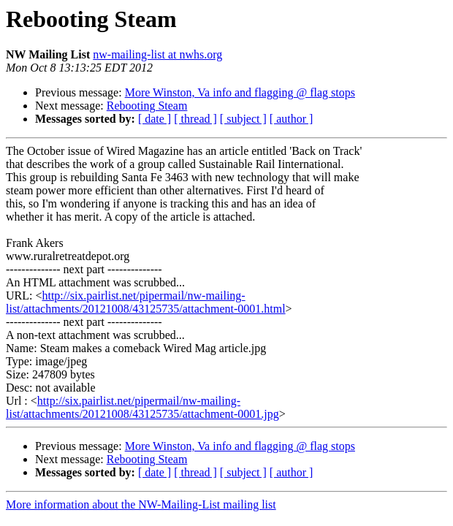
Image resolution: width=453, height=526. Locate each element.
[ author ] (291, 119)
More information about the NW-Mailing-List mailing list (141, 504)
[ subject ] (243, 119)
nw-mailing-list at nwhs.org (157, 54)
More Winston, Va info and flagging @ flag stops (240, 92)
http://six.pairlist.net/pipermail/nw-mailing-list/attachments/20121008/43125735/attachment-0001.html (146, 302)
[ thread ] (195, 119)
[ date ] (154, 119)
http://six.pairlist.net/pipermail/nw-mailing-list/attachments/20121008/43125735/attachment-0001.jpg (142, 407)
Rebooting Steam (147, 105)
